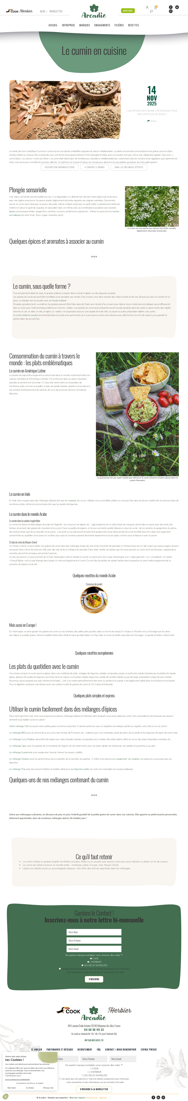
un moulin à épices (57, 300)
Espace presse (149, 1049)
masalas (72, 500)
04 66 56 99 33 (94, 1029)
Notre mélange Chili (18, 726)
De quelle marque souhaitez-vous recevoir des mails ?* (94, 955)
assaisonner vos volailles (127, 758)
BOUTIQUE (128, 10)
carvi (74, 635)
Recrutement (85, 1049)
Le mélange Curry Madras (21, 739)
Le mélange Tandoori (19, 758)
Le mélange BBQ (17, 732)
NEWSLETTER (56, 11)
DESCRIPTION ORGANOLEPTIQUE (60, 167)
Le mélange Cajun (17, 745)
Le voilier (36, 1049)
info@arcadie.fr (94, 1040)
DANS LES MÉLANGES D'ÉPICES (129, 167)
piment (103, 204)
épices (12, 211)
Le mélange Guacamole (20, 752)
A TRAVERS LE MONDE (95, 167)
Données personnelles (58, 1097)
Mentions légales (77, 1097)
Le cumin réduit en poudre (25, 315)
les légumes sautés (80, 769)
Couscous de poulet (94, 584)
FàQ (99, 1049)
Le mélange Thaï (17, 769)
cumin (15, 151)
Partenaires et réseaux (60, 1049)
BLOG (42, 11)
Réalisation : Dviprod (96, 1097)
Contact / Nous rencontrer (120, 1049)
